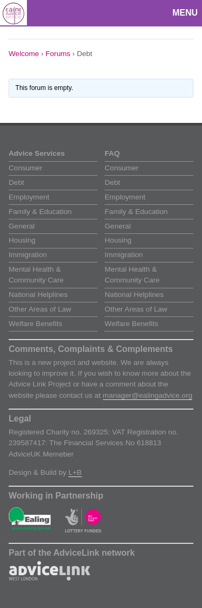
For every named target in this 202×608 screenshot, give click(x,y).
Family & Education (40, 212)
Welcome (24, 54)
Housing (22, 240)
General (21, 226)
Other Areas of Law (40, 309)
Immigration (28, 255)
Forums (58, 54)
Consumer (26, 168)
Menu (185, 12)
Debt (16, 182)
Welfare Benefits (35, 324)
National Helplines (38, 295)
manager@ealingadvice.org (147, 395)
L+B (75, 472)
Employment (29, 197)
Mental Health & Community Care (36, 274)
